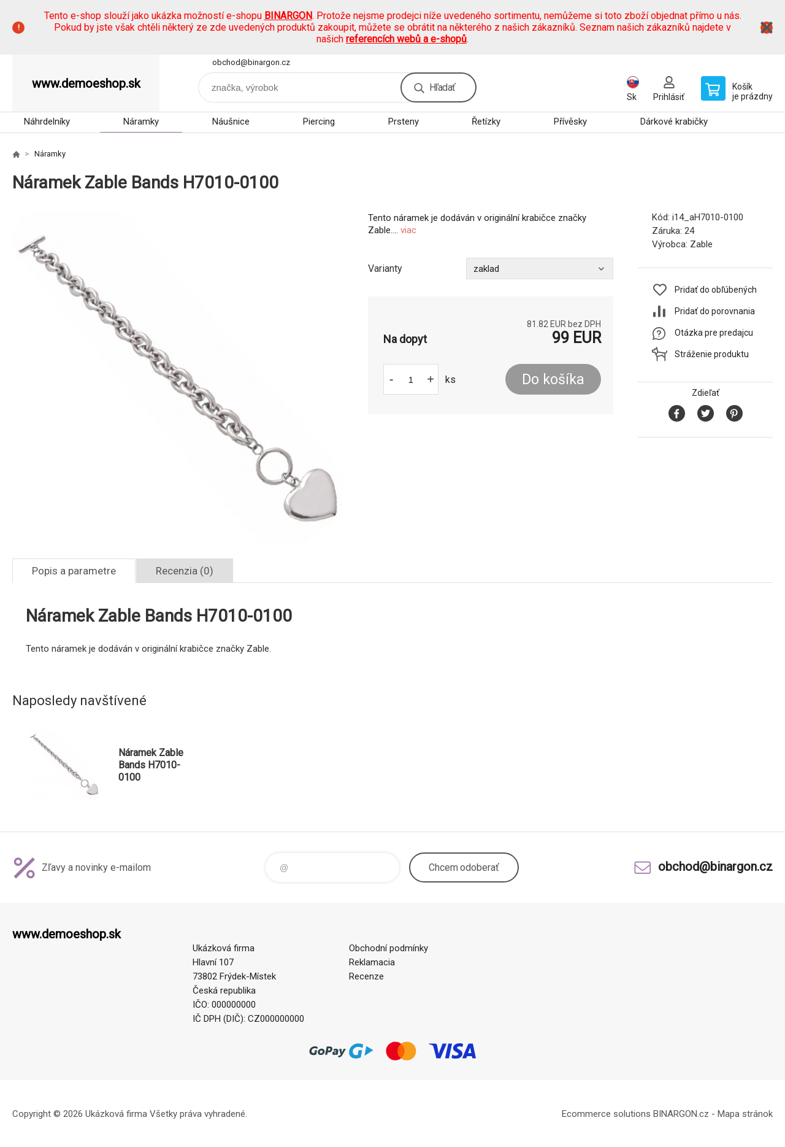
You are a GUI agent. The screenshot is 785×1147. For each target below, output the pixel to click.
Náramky (141, 121)
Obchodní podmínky (388, 948)
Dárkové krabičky (674, 121)
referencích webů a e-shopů (406, 39)
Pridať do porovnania (715, 311)
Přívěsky (570, 121)
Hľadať (442, 87)
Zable (701, 244)
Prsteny (403, 121)
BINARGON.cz (681, 1113)
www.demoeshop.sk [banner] (86, 83)
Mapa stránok (745, 1113)
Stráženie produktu (712, 354)
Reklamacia (372, 962)
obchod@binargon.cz (251, 62)
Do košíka (553, 379)
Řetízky (486, 121)
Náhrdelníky (47, 121)
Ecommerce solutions (606, 1113)
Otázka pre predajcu (714, 333)
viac (408, 230)
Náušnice (231, 121)
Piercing (319, 121)
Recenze (366, 976)
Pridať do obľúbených (716, 290)
